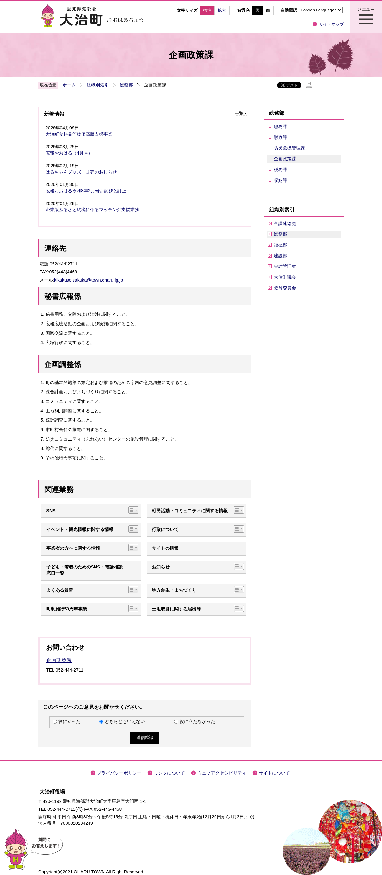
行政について (165, 529)
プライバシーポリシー (119, 772)
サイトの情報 (165, 548)
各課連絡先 (285, 223)
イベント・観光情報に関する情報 (79, 529)
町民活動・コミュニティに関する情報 (190, 510)
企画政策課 (59, 660)
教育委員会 (285, 287)
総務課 (280, 126)
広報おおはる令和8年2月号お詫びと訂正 (86, 190)
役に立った (69, 721)
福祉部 (280, 244)
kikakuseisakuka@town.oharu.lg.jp (88, 280)
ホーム (69, 84)
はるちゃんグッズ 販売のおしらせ (81, 172)
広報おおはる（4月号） (69, 152)
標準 (207, 10)
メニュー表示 (366, 17)
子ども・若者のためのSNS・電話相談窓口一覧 (84, 570)
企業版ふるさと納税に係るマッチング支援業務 (92, 209)
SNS (51, 510)
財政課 (280, 137)
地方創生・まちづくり (174, 590)
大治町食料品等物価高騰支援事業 (79, 134)
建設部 (280, 255)
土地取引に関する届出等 (176, 608)
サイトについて (274, 772)
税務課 (280, 169)
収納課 (280, 180)
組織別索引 (98, 84)
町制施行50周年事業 (66, 608)
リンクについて (169, 772)
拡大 (222, 10)
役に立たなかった (197, 721)
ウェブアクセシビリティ (221, 772)
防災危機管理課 (289, 147)
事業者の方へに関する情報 (73, 548)
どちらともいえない (125, 721)
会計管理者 (285, 266)
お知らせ (161, 566)
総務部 (126, 84)
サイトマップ (331, 24)
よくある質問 (59, 590)
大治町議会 (285, 276)
